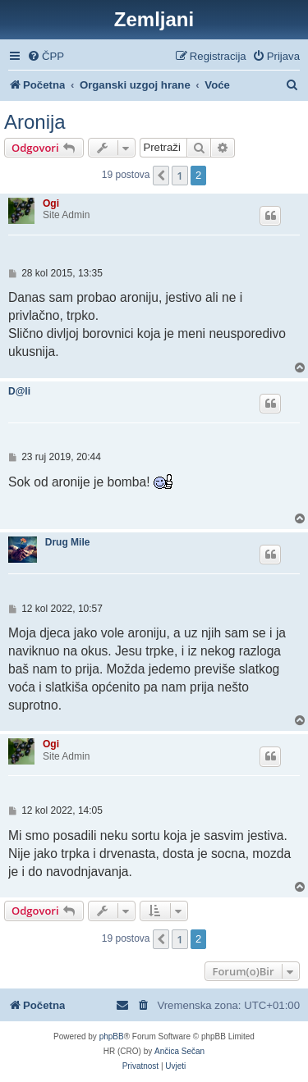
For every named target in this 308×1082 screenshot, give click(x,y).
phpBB (111, 1036)
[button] (161, 175)
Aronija (35, 122)
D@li (19, 391)
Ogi (51, 203)
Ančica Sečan (179, 1051)
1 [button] (179, 175)
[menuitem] (45, 56)
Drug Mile (67, 542)
